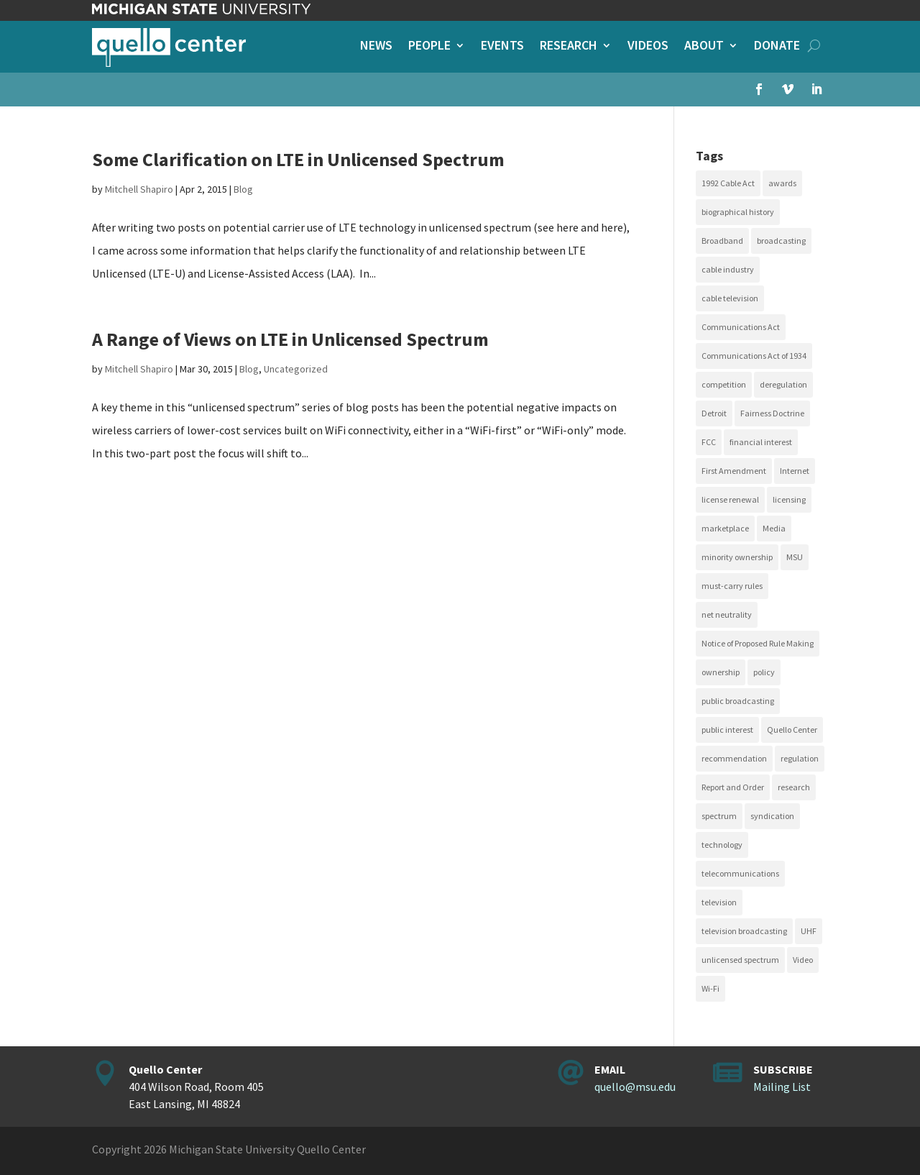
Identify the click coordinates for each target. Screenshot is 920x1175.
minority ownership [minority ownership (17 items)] (737, 557)
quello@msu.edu (635, 1086)
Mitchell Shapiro (139, 189)
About (704, 46)
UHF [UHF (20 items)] (808, 930)
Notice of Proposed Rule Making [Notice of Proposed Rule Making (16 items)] (758, 643)
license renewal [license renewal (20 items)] (730, 499)
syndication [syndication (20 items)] (772, 815)
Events (502, 46)
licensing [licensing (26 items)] (789, 499)
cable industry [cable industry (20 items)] (728, 269)
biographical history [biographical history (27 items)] (738, 211)
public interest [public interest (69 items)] (727, 729)
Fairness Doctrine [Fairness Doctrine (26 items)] (772, 413)
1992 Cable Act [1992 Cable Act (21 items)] (728, 183)
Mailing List (782, 1086)
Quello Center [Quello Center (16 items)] (792, 729)
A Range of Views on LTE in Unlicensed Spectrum (290, 339)
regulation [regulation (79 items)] (800, 758)
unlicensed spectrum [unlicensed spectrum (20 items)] (740, 959)
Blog (243, 189)
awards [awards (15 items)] (782, 183)
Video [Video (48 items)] (803, 959)
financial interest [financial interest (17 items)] (761, 441)
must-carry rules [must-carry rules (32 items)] (732, 585)
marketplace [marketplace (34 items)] (725, 528)
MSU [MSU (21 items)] (794, 557)
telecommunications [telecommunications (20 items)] (740, 873)
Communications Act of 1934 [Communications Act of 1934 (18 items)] (754, 355)
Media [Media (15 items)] (774, 528)
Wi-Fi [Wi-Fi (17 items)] (710, 988)
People (429, 46)
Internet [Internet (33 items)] (794, 470)
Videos (647, 46)
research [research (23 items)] (794, 787)
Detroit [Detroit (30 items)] (714, 413)
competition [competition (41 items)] (724, 384)
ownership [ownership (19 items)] (721, 672)
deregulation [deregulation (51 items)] (783, 384)
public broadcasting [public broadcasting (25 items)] (738, 700)
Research (568, 46)
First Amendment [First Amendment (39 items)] (734, 470)
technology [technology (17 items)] (722, 844)
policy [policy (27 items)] (764, 672)
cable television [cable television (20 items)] (730, 298)
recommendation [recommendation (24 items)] (734, 758)
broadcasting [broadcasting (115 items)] (781, 240)
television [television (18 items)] (719, 902)
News (376, 46)
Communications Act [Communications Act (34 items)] (741, 326)
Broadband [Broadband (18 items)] (722, 240)
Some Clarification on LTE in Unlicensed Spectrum (298, 159)
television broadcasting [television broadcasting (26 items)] (744, 930)
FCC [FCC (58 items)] (709, 441)
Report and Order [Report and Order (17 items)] (733, 787)
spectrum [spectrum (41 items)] (719, 815)
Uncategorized (296, 368)
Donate (777, 46)
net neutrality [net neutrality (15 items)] (727, 614)
